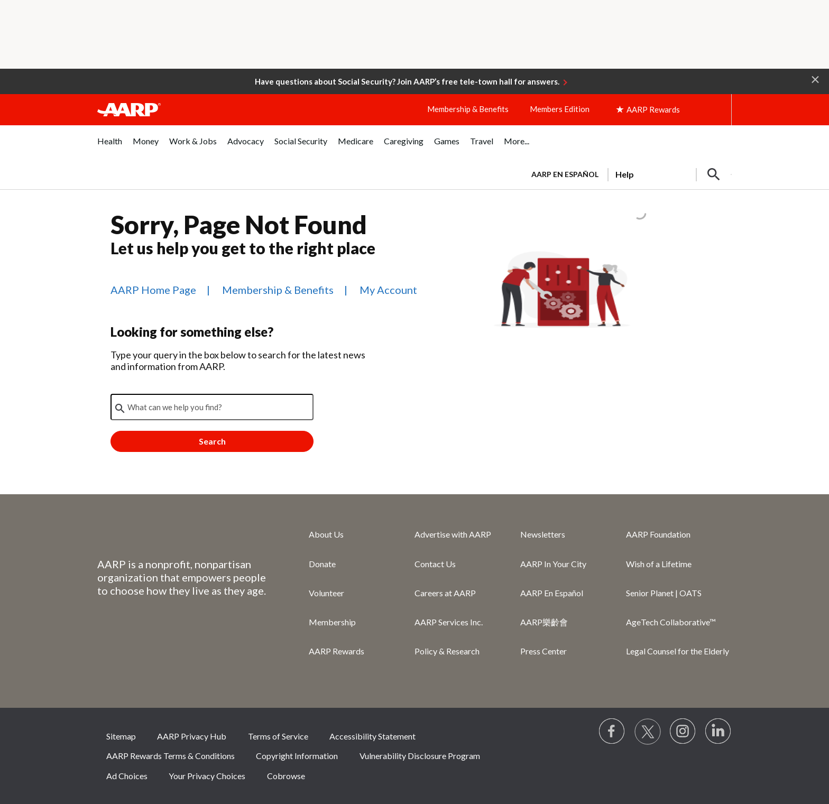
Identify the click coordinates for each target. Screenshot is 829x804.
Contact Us (435, 564)
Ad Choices (127, 776)
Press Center (543, 651)
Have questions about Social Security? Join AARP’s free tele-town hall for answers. (407, 81)
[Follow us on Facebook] (612, 731)
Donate (322, 564)
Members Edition (559, 109)
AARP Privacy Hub (191, 736)
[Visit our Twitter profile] (647, 731)
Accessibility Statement (372, 736)
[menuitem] (109, 147)
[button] (815, 78)
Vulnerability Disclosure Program (420, 756)
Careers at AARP (445, 593)
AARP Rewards (336, 651)
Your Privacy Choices (207, 776)
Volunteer (326, 593)
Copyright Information (297, 756)
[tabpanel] (627, 173)
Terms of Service (278, 736)
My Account (388, 289)
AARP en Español (564, 174)
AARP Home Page (153, 289)
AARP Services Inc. (448, 622)
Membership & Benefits (468, 109)
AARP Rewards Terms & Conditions (170, 756)
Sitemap (121, 736)
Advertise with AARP (452, 534)
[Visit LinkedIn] (718, 731)
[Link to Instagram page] (683, 731)
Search (212, 441)
